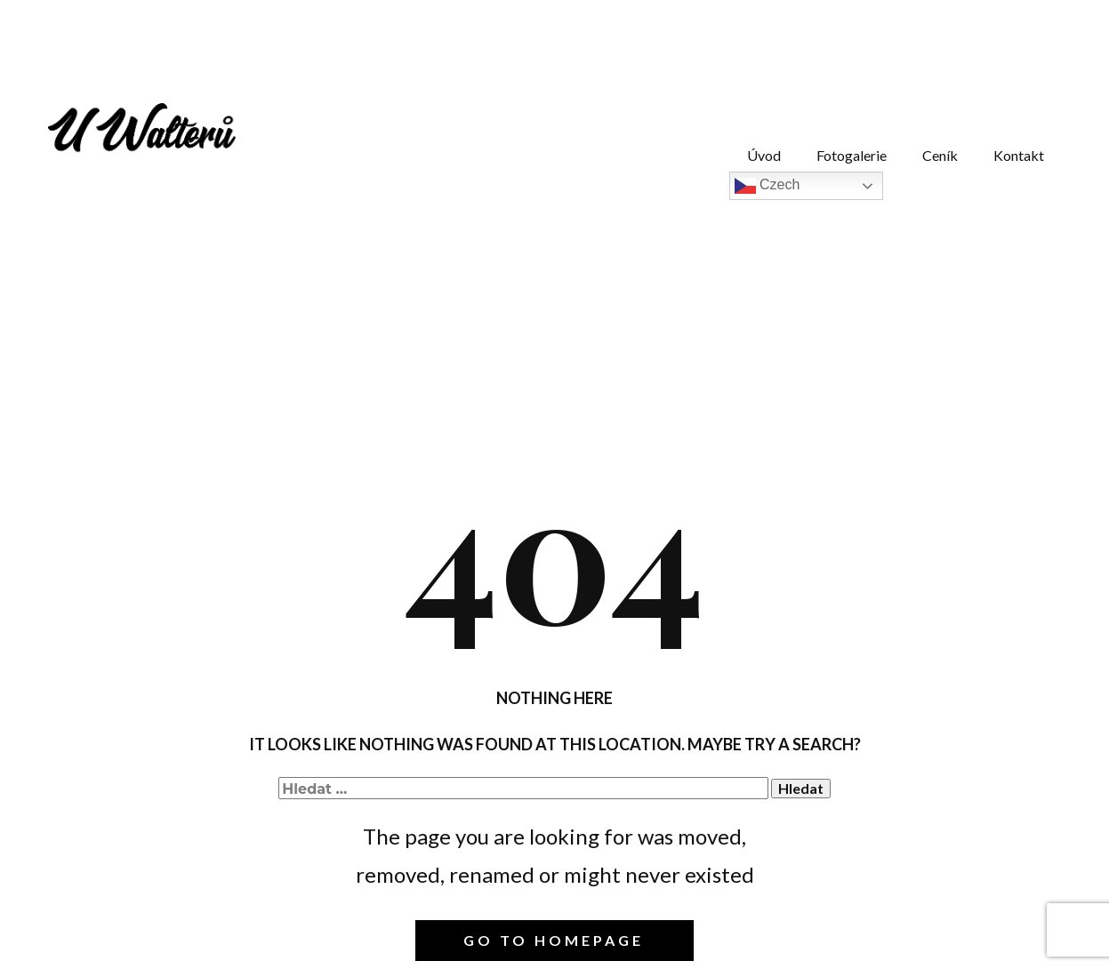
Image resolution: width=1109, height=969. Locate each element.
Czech (767, 185)
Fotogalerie (851, 155)
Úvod (764, 155)
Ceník (940, 155)
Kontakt (1018, 155)
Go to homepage (553, 940)
